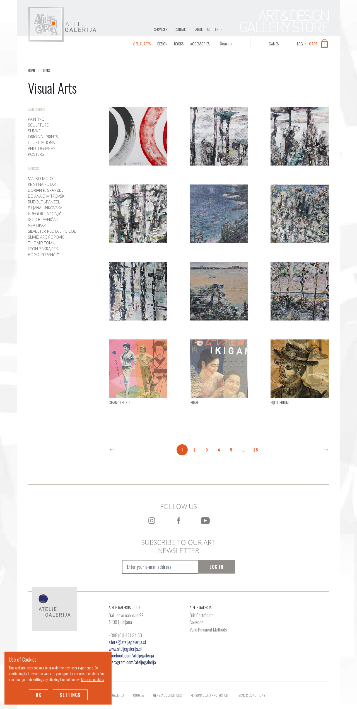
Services (160, 29)
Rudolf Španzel (44, 202)
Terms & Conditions (251, 695)
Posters (36, 154)
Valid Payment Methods (208, 629)
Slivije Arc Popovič (46, 237)
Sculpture (38, 125)
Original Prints (43, 136)
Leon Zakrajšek (43, 248)
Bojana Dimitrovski (46, 196)
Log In (216, 567)
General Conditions (167, 695)
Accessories (199, 44)
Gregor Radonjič (45, 213)
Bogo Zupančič (43, 254)
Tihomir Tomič (42, 243)
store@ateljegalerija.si (127, 642)
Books (179, 44)
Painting (36, 119)
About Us (202, 29)
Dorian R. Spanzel (45, 190)
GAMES (274, 44)
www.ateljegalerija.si (125, 648)
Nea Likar (37, 225)
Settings (70, 694)
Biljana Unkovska (45, 207)
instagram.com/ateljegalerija (132, 662)
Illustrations (41, 142)
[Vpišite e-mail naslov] (160, 567)
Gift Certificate (202, 615)
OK (38, 694)
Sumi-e (34, 130)
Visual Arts (142, 44)
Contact (181, 29)
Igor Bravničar (43, 219)
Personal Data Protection (209, 695)
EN (219, 29)
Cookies (138, 695)
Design (162, 44)
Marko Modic (41, 178)
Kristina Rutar (42, 184)
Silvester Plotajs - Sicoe (52, 231)
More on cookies (92, 679)
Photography (41, 148)
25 (255, 450)
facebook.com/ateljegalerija (131, 655)
